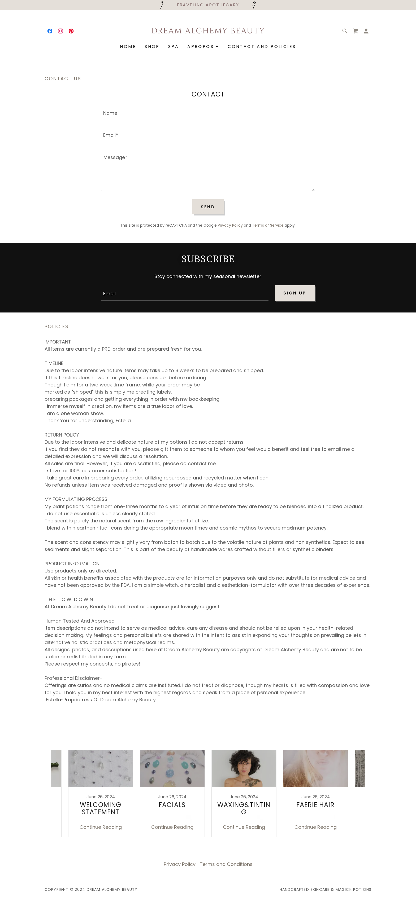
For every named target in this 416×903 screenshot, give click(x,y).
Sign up (294, 293)
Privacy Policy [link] (230, 225)
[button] (366, 31)
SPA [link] (173, 46)
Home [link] (128, 46)
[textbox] (208, 112)
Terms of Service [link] (268, 225)
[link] (50, 31)
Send (208, 207)
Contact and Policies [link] (262, 46)
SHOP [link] (152, 46)
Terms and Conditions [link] (226, 864)
